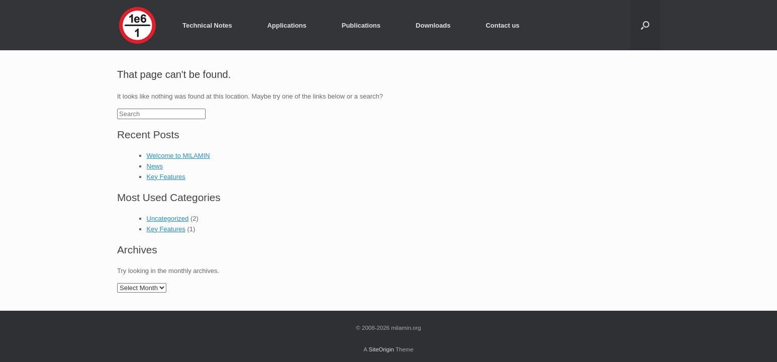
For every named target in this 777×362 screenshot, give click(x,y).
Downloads (433, 25)
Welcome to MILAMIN (178, 155)
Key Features (166, 176)
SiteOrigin (381, 349)
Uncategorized (168, 218)
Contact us (502, 25)
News (155, 166)
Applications (287, 25)
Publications (361, 25)
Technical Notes (207, 25)
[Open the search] (645, 25)
